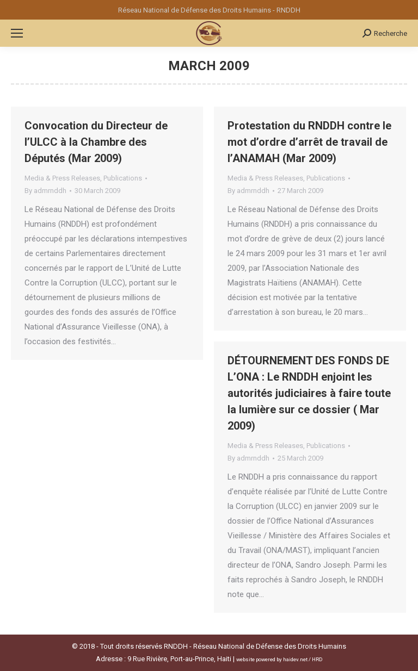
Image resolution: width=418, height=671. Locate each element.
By (45, 191)
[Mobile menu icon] (17, 33)
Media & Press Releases (62, 178)
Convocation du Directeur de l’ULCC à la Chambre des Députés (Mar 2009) (96, 142)
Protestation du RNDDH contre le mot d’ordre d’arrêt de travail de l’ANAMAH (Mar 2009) (309, 142)
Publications (122, 178)
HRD (317, 659)
